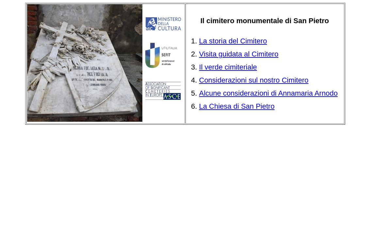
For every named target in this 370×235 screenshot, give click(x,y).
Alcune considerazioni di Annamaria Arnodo (268, 93)
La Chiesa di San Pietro (237, 106)
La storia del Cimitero (233, 41)
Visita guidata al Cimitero (239, 54)
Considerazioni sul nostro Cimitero (254, 80)
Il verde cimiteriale (228, 67)
